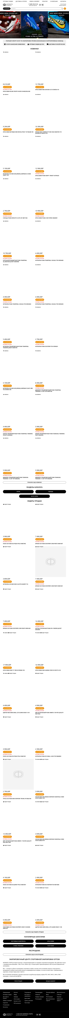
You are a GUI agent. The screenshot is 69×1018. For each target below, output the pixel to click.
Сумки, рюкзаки (18, 946)
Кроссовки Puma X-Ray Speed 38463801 (46, 218)
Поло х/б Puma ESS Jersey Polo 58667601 (14, 884)
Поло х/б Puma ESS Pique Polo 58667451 (14, 756)
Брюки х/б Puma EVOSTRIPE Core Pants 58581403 (16, 628)
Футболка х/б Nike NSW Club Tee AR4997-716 (15, 584)
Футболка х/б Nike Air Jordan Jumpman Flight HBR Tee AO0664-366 (18, 389)
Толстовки (50, 946)
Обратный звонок (33, 5)
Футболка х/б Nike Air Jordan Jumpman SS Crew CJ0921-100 (17, 174)
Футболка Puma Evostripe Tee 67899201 (46, 346)
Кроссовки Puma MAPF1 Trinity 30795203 (47, 175)
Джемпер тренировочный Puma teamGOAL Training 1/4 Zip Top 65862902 (15, 478)
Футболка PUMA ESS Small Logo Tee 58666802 (48, 756)
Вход (47, 994)
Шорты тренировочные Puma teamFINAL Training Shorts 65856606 (18, 434)
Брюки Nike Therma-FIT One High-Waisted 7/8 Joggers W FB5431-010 (48, 132)
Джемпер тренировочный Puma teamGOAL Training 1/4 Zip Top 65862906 (48, 478)
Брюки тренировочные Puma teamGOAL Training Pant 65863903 (50, 434)
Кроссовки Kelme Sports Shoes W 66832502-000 (16, 91)
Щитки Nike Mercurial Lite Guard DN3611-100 (48, 927)
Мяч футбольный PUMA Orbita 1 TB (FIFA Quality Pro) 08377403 (17, 841)
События (59, 994)
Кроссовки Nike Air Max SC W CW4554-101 (47, 89)
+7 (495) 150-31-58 (33, 4)
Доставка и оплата (21, 1)
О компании (54, 1)
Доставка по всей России (56, 44)
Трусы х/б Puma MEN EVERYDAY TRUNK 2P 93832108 (17, 798)
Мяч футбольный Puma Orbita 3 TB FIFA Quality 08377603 (49, 713)
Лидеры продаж (39, 996)
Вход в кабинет (62, 5)
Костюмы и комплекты (18, 941)
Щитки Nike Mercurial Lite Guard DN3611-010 (16, 712)
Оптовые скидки (8, 1)
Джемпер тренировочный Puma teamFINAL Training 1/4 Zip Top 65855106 (48, 390)
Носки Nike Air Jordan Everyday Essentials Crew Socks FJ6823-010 (49, 840)
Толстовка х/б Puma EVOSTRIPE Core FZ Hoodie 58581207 (16, 927)
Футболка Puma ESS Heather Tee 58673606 (47, 884)
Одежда (50, 491)
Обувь (18, 491)
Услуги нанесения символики (14, 44)
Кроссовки (50, 941)
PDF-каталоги (17, 1003)
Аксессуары (34, 496)
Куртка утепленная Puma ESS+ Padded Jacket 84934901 (48, 629)
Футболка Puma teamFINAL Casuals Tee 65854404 (17, 304)
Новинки (37, 994)
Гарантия (44, 1)
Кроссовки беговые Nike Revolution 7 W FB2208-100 (18, 132)
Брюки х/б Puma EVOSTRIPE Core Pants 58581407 (49, 543)
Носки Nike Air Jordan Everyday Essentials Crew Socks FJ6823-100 (49, 797)
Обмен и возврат (34, 1)
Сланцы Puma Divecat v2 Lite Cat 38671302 (15, 218)
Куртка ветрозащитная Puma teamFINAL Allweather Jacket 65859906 (15, 261)
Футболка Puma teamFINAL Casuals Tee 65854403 (49, 304)
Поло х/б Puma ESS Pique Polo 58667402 (14, 543)
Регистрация (63, 4)
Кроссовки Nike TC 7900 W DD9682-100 (14, 670)
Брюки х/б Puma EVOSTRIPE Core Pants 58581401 (49, 586)
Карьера (59, 996)
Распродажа (38, 999)
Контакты (63, 1)
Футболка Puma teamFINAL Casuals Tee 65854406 (49, 260)
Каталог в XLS (17, 1001)
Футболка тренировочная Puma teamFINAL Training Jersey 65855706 (16, 347)
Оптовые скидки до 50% (36, 44)
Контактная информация (21, 1015)
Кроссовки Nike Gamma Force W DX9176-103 (48, 670)
